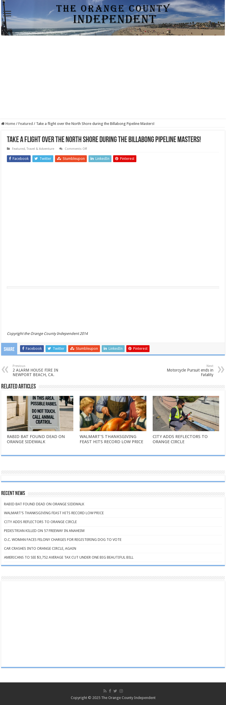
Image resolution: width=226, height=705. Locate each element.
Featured (25, 123)
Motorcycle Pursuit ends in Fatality (184, 370)
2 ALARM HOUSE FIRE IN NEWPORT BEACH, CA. (42, 370)
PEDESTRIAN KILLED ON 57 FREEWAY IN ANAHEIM (44, 531)
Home (8, 123)
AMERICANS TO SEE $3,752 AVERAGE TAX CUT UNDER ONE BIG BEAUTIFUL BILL (68, 557)
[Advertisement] (113, 78)
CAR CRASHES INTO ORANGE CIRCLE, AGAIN (40, 548)
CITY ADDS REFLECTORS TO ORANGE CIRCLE (180, 439)
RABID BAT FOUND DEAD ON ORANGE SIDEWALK (36, 439)
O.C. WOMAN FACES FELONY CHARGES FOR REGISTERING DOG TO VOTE (62, 539)
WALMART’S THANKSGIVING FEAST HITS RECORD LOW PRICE (111, 439)
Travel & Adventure (40, 149)
